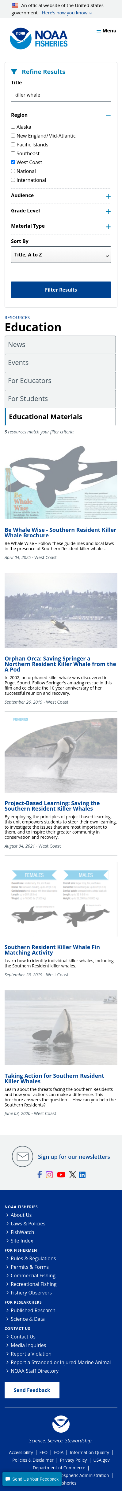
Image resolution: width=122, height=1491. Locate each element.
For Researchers (23, 1302)
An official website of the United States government (58, 9)
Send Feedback (32, 1390)
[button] (31, 1479)
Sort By (20, 241)
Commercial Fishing (33, 1275)
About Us (21, 1215)
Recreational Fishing (33, 1284)
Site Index (22, 1240)
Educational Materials (45, 416)
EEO (44, 1452)
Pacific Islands (29, 144)
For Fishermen (21, 1250)
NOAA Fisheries (21, 1206)
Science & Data (28, 1319)
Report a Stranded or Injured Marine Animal (61, 1362)
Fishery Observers (31, 1292)
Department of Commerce (59, 1468)
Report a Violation (31, 1353)
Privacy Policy (73, 1460)
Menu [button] (106, 30)
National (23, 171)
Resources (17, 317)
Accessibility (21, 1452)
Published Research (33, 1310)
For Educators (29, 380)
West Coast (26, 162)
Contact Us (17, 1328)
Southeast (25, 153)
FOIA (58, 1452)
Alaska (21, 126)
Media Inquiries (28, 1345)
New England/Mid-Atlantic (43, 135)
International (28, 180)
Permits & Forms (30, 1267)
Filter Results (61, 289)
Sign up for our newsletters (74, 1156)
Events (18, 362)
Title (16, 82)
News (16, 344)
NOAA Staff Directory (35, 1371)
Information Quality (89, 1452)
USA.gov (101, 1460)
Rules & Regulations (33, 1258)
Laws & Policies (28, 1223)
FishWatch (22, 1232)
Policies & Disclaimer (33, 1460)
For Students (28, 398)
